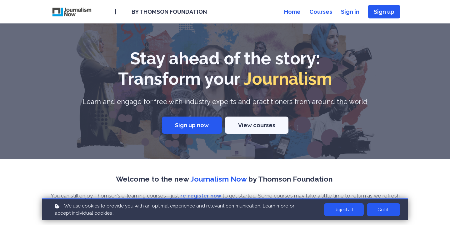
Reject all (344, 209)
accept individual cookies (83, 213)
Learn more (275, 206)
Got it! (383, 209)
